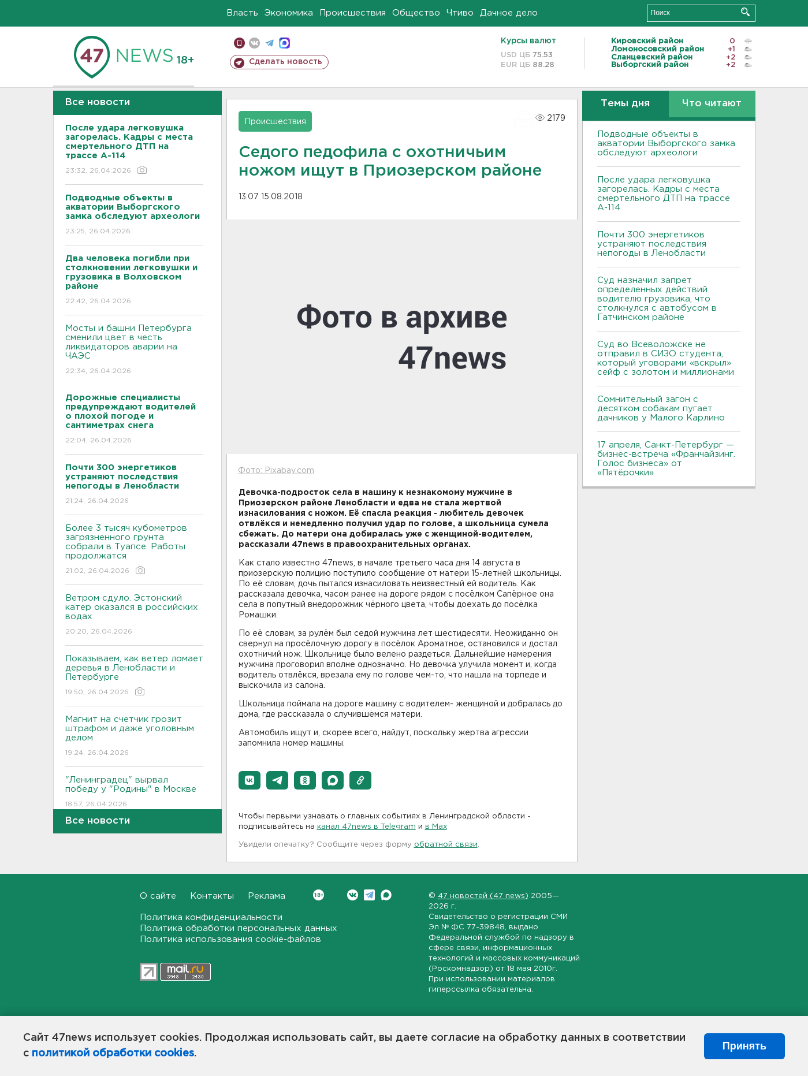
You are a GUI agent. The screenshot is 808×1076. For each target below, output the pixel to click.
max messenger (284, 43)
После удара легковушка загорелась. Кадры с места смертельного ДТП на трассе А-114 (663, 193)
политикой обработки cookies (113, 1053)
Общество (416, 13)
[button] (249, 780)
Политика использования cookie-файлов (230, 939)
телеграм (269, 43)
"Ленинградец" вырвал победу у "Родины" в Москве (134, 792)
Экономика (289, 13)
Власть (242, 13)
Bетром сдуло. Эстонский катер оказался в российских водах (134, 615)
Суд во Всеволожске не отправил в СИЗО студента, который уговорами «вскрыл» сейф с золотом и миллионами (665, 358)
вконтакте (254, 43)
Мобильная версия (239, 43)
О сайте (158, 896)
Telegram (369, 894)
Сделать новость (285, 61)
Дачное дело (509, 13)
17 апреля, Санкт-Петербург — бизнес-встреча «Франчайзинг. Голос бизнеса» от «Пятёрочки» (666, 458)
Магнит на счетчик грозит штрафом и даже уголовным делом (134, 737)
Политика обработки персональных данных (238, 928)
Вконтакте (318, 894)
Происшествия (352, 13)
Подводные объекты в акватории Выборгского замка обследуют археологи (666, 144)
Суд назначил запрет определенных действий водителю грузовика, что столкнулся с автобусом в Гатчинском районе (657, 299)
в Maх (436, 827)
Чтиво (460, 13)
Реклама (266, 896)
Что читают (712, 103)
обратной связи (446, 845)
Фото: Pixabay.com (276, 470)
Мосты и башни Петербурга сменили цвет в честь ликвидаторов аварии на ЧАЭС (134, 350)
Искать (745, 12)
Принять (744, 1046)
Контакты (212, 896)
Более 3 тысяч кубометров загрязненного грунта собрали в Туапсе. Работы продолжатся (134, 550)
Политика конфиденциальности (211, 917)
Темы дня (625, 103)
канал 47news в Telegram (366, 827)
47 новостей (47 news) (483, 896)
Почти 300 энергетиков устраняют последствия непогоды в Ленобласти (651, 244)
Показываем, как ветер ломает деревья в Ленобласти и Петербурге (134, 676)
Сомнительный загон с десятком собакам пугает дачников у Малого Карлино (661, 409)
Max (386, 894)
